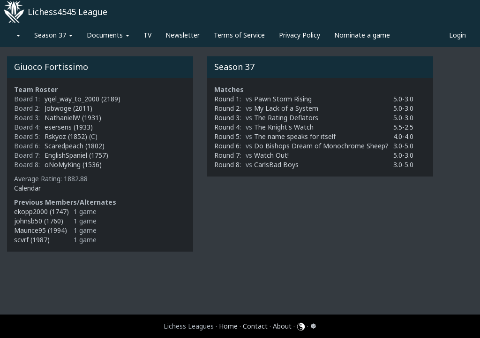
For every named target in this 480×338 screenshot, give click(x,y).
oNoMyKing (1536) (73, 164)
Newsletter (182, 35)
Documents (108, 35)
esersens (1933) (69, 127)
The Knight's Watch (284, 127)
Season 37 (53, 35)
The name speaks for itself (295, 136)
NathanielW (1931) (73, 117)
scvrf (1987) (32, 239)
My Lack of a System (286, 108)
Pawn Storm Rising (283, 98)
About (282, 326)
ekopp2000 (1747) (41, 211)
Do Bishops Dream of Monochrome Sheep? (321, 145)
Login (457, 35)
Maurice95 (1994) (40, 230)
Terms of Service (239, 35)
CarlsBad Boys (276, 164)
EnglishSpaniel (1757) (76, 155)
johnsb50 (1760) (38, 220)
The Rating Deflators (286, 117)
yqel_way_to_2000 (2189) (82, 98)
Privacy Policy (299, 35)
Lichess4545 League (67, 11)
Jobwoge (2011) (68, 108)
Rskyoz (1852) (67, 136)
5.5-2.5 (403, 127)
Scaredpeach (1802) (75, 145)
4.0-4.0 (403, 136)
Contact (255, 326)
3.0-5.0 (403, 145)
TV (147, 35)
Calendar (27, 188)
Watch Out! (271, 155)
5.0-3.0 (403, 98)
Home (228, 326)
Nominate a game (362, 35)
